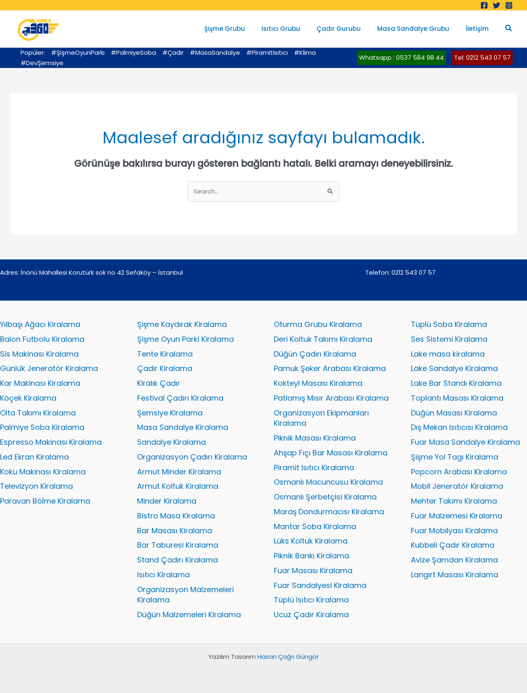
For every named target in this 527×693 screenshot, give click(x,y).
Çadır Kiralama (164, 369)
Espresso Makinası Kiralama (51, 442)
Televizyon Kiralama (36, 486)
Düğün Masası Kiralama (454, 413)
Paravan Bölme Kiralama (45, 501)
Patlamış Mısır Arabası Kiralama (331, 398)
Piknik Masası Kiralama (315, 438)
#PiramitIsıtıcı (267, 52)
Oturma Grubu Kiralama (318, 324)
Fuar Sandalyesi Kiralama (320, 585)
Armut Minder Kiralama (179, 472)
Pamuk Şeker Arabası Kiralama (330, 369)
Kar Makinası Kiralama (40, 383)
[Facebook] (484, 5)
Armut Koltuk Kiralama (177, 486)
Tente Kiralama (165, 354)
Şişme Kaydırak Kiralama (182, 324)
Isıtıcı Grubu (295, 28)
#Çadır (173, 52)
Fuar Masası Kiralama (313, 570)
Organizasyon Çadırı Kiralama (192, 457)
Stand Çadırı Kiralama (177, 560)
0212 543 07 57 (414, 272)
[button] (509, 29)
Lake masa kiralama (448, 354)
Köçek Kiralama (28, 398)
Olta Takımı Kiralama (38, 413)
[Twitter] (496, 5)
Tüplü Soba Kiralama (449, 324)
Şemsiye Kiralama (170, 413)
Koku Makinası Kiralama (43, 472)
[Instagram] (509, 5)
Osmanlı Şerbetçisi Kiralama (325, 497)
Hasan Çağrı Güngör (288, 656)
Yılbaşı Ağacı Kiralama (40, 324)
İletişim (479, 28)
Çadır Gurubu (349, 28)
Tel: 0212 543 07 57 (482, 57)
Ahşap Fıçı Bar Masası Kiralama (330, 453)
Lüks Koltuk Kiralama (310, 541)
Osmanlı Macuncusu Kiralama (328, 482)
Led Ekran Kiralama (34, 457)
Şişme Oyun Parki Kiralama (185, 339)
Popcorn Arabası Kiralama (459, 472)
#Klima (305, 52)
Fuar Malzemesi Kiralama (456, 516)
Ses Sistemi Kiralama (449, 339)
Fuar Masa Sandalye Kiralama (465, 442)
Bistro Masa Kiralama (176, 516)
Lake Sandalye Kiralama (454, 369)
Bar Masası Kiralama (174, 530)
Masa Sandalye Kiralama (182, 427)
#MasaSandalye (215, 52)
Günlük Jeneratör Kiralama (49, 369)
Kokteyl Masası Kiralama (318, 383)
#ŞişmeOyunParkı (78, 52)
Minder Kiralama (166, 501)
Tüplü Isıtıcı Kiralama (311, 600)
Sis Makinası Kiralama (39, 354)
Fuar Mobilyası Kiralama (454, 530)
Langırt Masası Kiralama (454, 574)
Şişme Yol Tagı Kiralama (454, 457)
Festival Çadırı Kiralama (180, 398)
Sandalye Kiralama (171, 442)
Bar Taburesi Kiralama (177, 545)
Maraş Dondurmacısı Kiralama (329, 511)
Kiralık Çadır (158, 383)
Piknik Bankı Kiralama (311, 556)
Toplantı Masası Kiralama (457, 398)
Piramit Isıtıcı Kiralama (314, 467)
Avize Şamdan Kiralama (454, 560)
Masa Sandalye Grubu (419, 28)
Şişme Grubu (243, 28)
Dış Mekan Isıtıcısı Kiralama (459, 427)
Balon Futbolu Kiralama (42, 339)
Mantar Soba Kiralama (315, 526)
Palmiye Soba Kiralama (42, 427)
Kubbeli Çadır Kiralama (452, 545)
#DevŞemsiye (42, 62)
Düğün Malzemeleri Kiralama (189, 614)
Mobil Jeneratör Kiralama (457, 486)
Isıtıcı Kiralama (163, 574)
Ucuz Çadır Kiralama (311, 614)
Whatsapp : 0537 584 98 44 (401, 57)
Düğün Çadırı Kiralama (315, 354)
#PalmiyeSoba (133, 52)
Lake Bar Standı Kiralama (456, 383)
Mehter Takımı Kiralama (454, 501)
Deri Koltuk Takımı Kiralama (323, 339)
